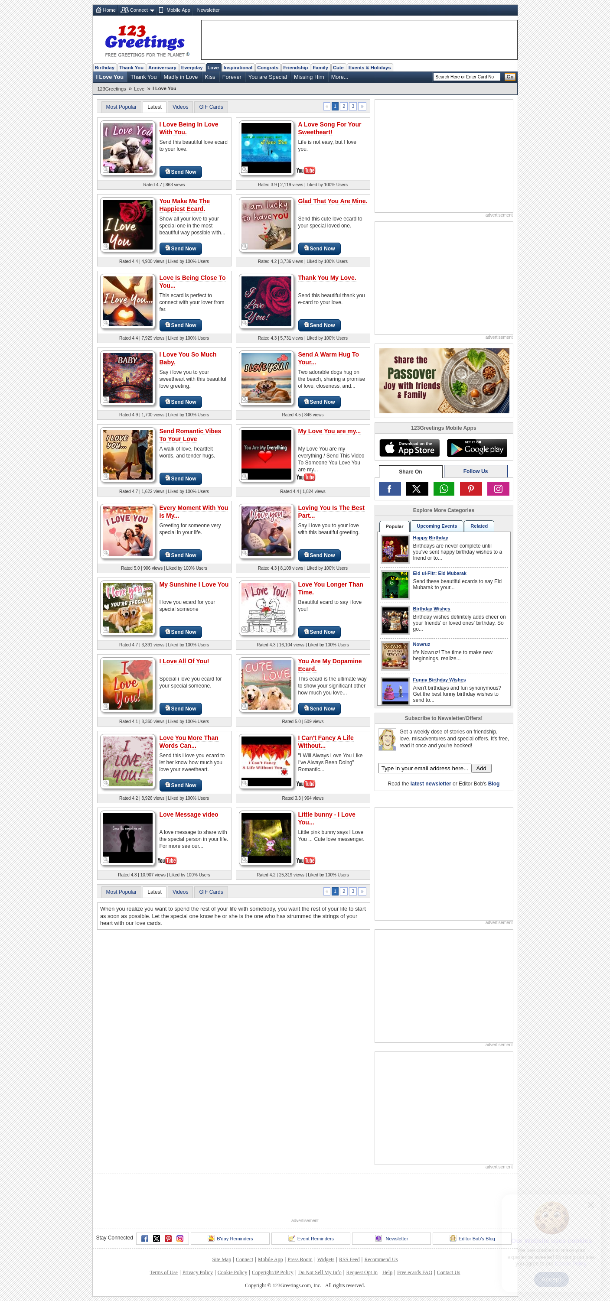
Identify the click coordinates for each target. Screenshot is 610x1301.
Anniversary (162, 67)
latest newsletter (431, 784)
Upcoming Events (437, 526)
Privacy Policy (198, 1272)
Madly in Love (181, 77)
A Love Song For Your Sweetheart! (330, 128)
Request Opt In (362, 1272)
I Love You (110, 77)
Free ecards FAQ (414, 1272)
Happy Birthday (430, 537)
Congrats (267, 67)
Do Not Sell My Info (320, 1272)
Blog (494, 784)
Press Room (300, 1259)
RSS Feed (349, 1259)
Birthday (104, 67)
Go (510, 76)
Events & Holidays (370, 67)
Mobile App (178, 10)
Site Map (222, 1259)
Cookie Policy (232, 1272)
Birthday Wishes (431, 608)
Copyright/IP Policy (273, 1272)
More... (340, 77)
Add (481, 768)
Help (387, 1272)
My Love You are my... (329, 431)
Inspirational (238, 67)
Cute (338, 67)
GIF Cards (211, 107)
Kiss (210, 77)
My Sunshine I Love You (194, 584)
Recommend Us (381, 1259)
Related (479, 526)
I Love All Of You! (184, 661)
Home (109, 10)
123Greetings (112, 88)
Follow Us (475, 471)
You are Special (267, 77)
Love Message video (189, 814)
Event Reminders (311, 1238)
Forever (231, 77)
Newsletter (208, 10)
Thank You (131, 67)
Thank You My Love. (327, 277)
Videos (180, 107)
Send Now (180, 172)
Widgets (326, 1259)
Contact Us (448, 1272)
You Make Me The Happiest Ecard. (185, 205)
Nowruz (422, 644)
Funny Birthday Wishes (439, 679)
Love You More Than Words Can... (189, 741)
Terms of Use (163, 1272)
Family (320, 67)
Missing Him (309, 77)
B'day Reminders (230, 1238)
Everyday (192, 67)
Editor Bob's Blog (472, 1238)
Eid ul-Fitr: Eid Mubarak (439, 573)
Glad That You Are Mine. (333, 201)
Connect (139, 10)
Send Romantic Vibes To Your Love (191, 435)
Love (213, 67)
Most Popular (121, 107)
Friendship (295, 67)
